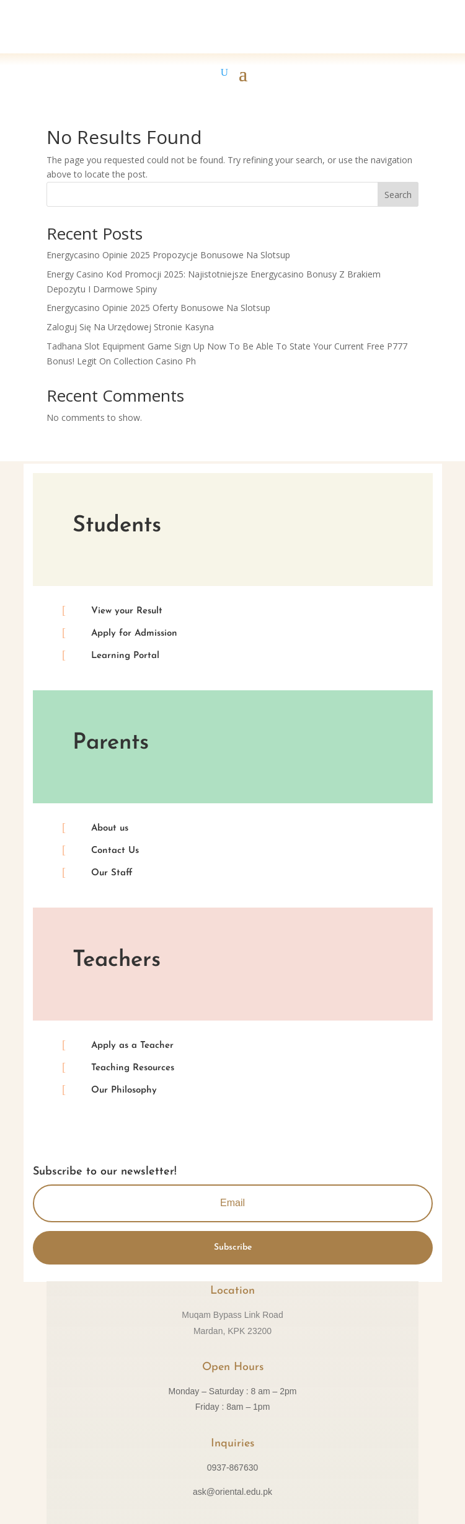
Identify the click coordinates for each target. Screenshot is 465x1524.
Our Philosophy (124, 1090)
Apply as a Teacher (132, 1045)
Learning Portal (125, 656)
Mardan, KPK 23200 (232, 1331)
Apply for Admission (134, 633)
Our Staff (112, 873)
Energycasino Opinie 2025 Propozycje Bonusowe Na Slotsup (168, 255)
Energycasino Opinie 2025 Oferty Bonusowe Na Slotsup (158, 307)
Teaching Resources (132, 1068)
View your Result (126, 611)
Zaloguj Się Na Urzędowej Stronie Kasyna (130, 327)
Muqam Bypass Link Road (232, 1315)
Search (398, 195)
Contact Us (115, 850)
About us (109, 828)
